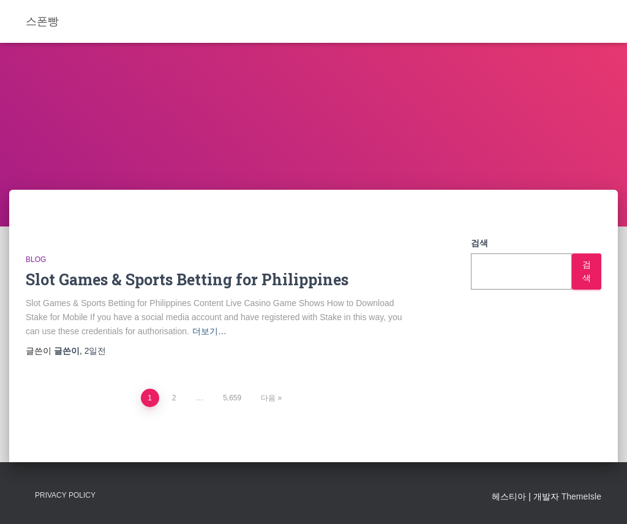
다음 (268, 398)
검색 (479, 243)
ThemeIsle (581, 496)
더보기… (209, 331)
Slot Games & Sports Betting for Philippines (187, 279)
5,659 (232, 398)
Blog (36, 259)
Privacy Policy (65, 495)
